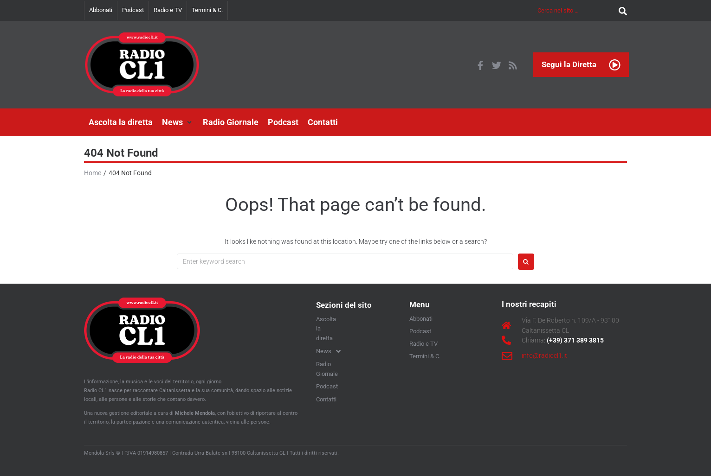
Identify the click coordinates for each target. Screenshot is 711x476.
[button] (177, 122)
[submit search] (620, 10)
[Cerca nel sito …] (575, 10)
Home (92, 173)
